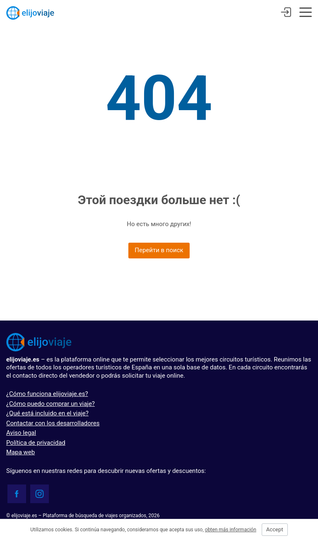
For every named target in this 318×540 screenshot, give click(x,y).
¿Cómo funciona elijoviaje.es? (47, 394)
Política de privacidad (35, 442)
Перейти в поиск (159, 250)
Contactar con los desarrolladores (52, 423)
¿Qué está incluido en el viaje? (47, 413)
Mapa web (20, 452)
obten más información (230, 530)
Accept (274, 529)
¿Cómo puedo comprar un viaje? (50, 403)
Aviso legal (21, 432)
